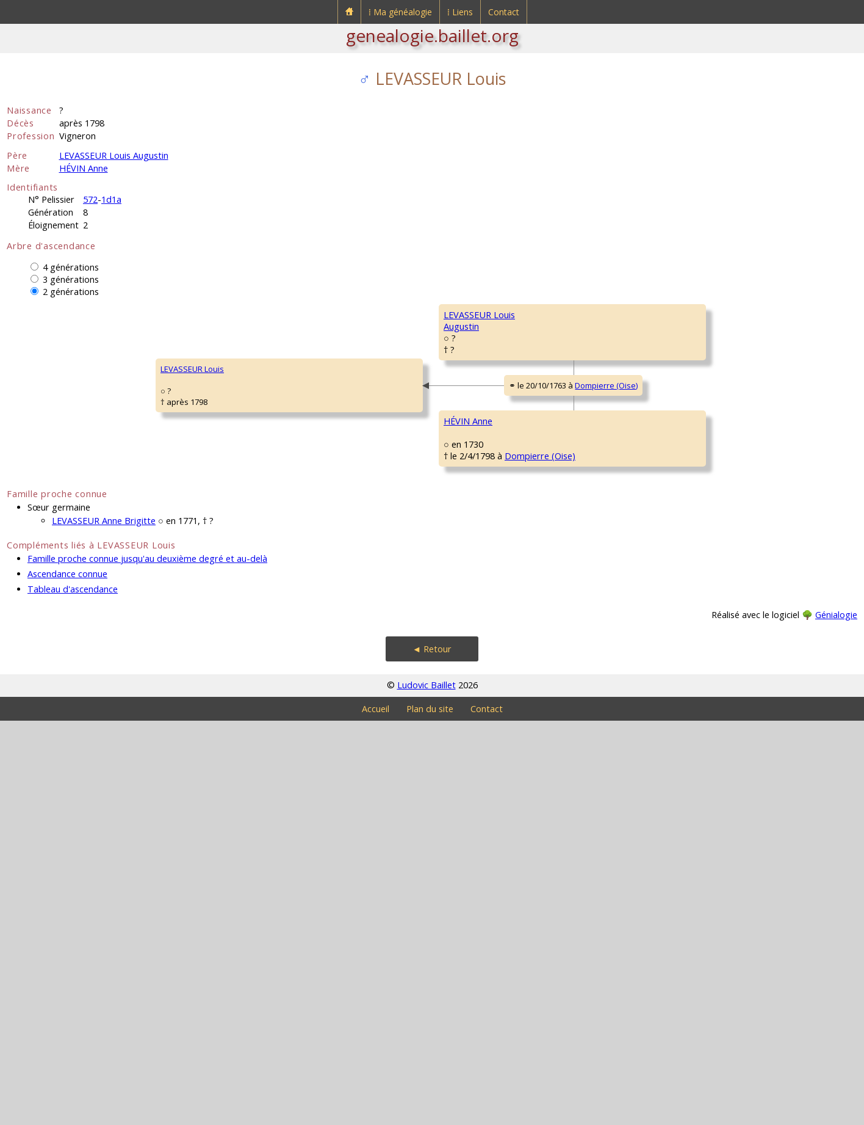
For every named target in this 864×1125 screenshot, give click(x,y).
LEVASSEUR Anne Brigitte (104, 925)
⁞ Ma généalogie (400, 12)
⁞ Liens (460, 12)
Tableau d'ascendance (72, 993)
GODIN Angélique (690, 827)
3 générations (71, 279)
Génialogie (836, 1019)
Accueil (375, 1113)
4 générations (71, 267)
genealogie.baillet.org (432, 35)
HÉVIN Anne (83, 168)
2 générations (71, 291)
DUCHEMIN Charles (693, 754)
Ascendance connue (67, 978)
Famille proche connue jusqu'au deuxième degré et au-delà (147, 963)
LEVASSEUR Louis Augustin (113, 155)
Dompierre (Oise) (357, 590)
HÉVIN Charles (470, 644)
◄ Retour (432, 1053)
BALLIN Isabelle (686, 680)
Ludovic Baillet (426, 1089)
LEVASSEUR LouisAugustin (261, 430)
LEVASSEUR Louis (46, 571)
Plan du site (429, 1113)
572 (90, 199)
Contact (503, 12)
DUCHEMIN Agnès (476, 790)
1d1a (111, 199)
